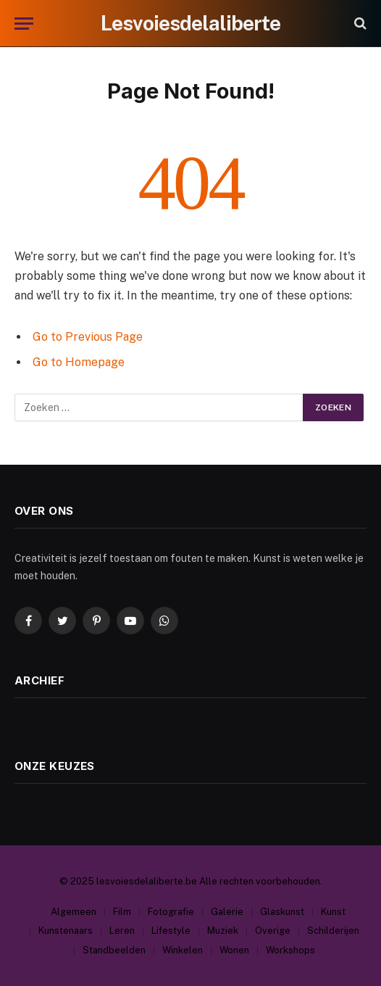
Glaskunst (282, 911)
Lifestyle (170, 930)
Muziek (222, 930)
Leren (122, 930)
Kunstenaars (65, 930)
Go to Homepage (79, 362)
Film (122, 911)
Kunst (333, 911)
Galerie (227, 911)
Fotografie (171, 911)
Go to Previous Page (88, 337)
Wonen (234, 950)
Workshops (290, 950)
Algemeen (73, 911)
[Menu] (23, 23)
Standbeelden (114, 950)
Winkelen (182, 950)
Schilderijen (333, 930)
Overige (272, 930)
